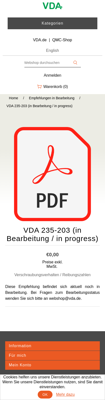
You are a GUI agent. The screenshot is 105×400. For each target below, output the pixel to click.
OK (45, 395)
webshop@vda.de (65, 298)
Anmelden (52, 75)
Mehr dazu (65, 394)
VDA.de (40, 40)
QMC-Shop (62, 40)
